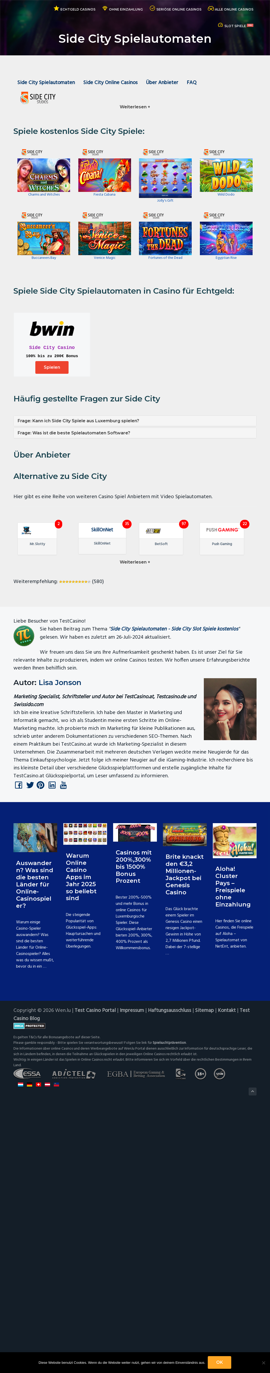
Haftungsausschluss (170, 1275)
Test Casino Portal (95, 1275)
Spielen (52, 368)
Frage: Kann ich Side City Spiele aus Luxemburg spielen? (78, 421)
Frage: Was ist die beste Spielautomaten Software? (74, 433)
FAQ (193, 83)
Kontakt (227, 1275)
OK (219, 1362)
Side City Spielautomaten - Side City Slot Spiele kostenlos (174, 894)
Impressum (132, 1275)
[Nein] (263, 1362)
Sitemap (205, 1275)
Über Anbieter (163, 83)
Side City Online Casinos (111, 83)
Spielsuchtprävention (169, 1307)
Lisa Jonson (60, 946)
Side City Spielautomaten (46, 83)
